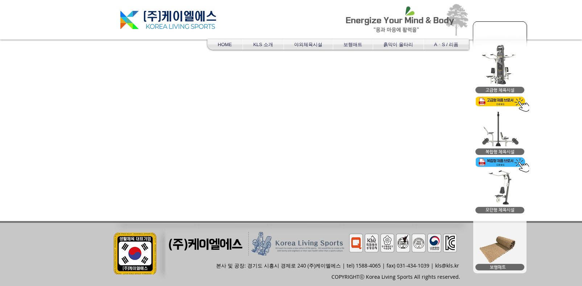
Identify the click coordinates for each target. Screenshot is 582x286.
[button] (308, 44)
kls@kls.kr (447, 265)
